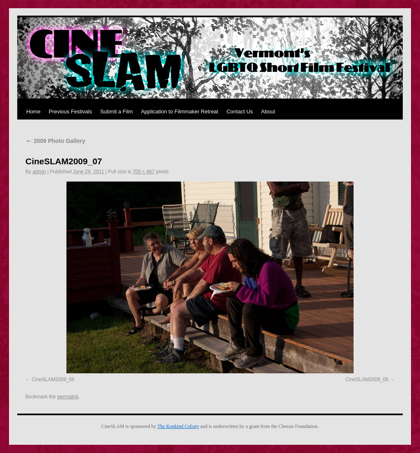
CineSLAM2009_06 (53, 379)
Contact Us (239, 111)
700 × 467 (143, 172)
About (268, 111)
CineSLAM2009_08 (367, 379)
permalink (67, 397)
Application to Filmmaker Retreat (180, 111)
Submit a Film (116, 111)
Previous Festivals (70, 111)
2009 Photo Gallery (55, 141)
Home (33, 111)
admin (39, 172)
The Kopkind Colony (178, 426)
